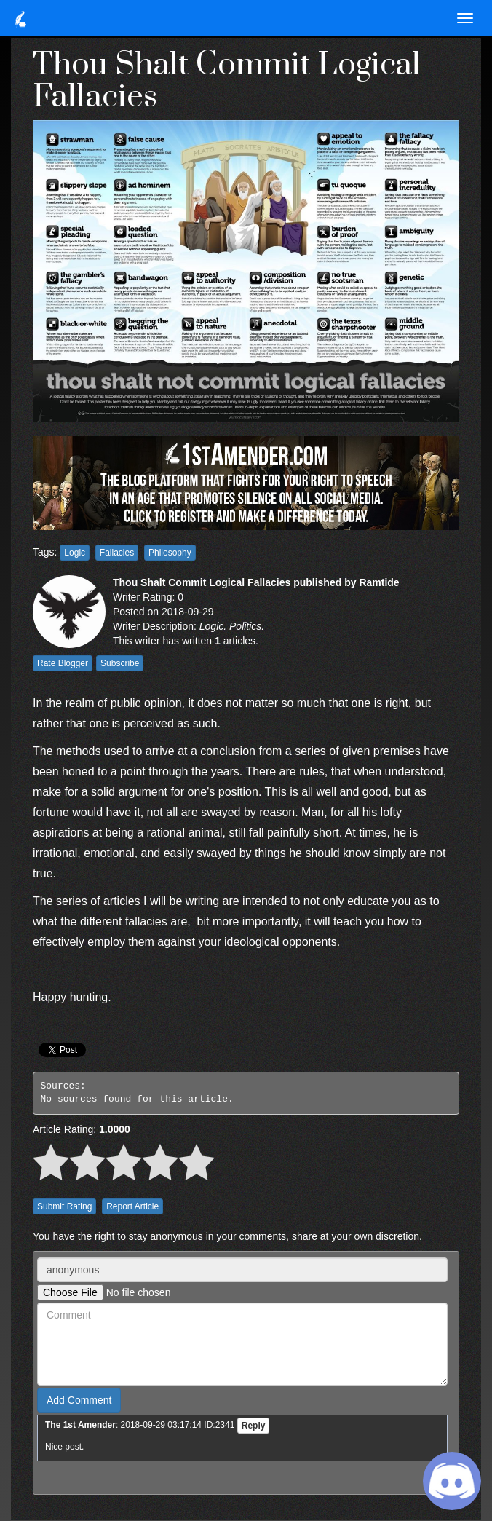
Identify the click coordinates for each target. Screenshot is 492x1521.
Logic (74, 553)
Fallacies (117, 553)
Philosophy (169, 553)
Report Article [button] (132, 1206)
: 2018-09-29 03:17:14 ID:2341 (139, 1425)
